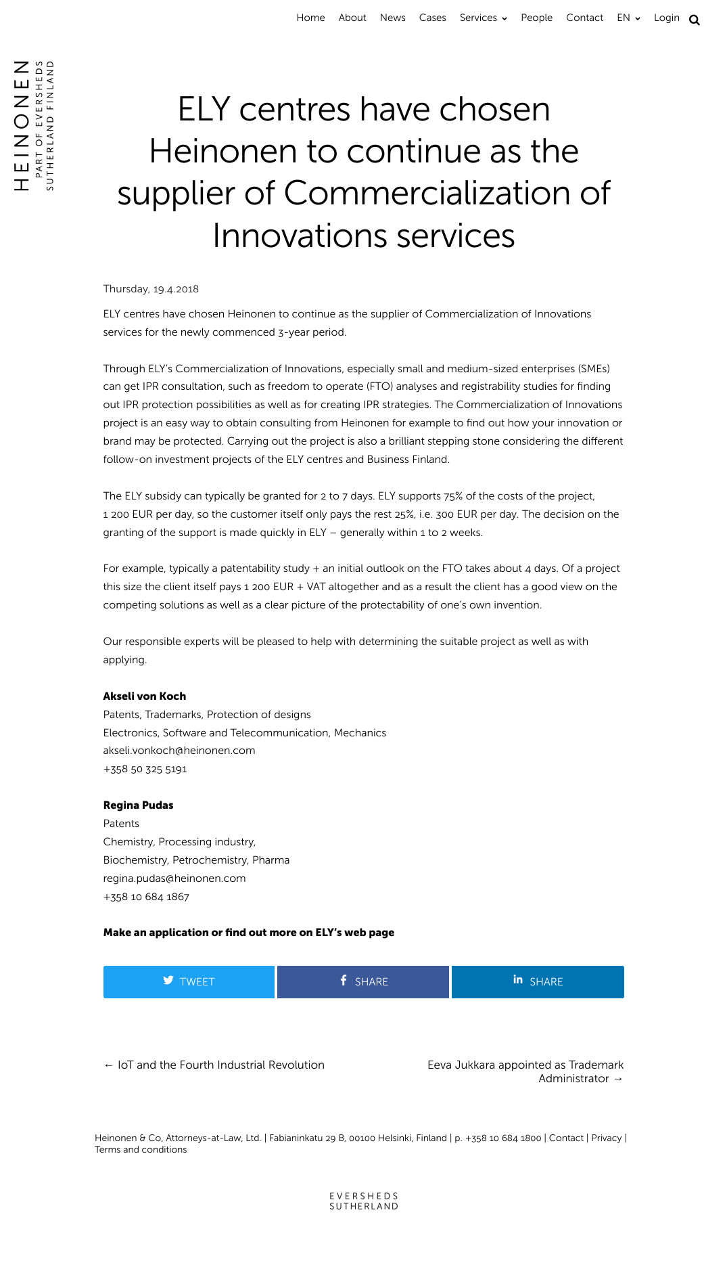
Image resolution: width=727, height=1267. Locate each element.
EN (623, 18)
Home (310, 18)
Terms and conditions (141, 1149)
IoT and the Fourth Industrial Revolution (221, 1065)
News (393, 18)
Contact (584, 18)
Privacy (606, 1138)
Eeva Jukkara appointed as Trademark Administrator (525, 1072)
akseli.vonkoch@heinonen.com (179, 750)
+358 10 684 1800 (503, 1138)
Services (478, 18)
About (353, 18)
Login (667, 18)
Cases (432, 18)
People (537, 18)
